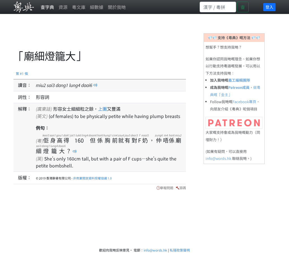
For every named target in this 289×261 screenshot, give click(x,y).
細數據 (96, 7)
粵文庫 (78, 7)
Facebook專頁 (244, 101)
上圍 (102, 108)
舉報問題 (166, 187)
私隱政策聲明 (180, 250)
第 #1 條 (22, 73)
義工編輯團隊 (239, 80)
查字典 (47, 7)
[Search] (218, 7)
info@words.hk (218, 158)
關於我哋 (117, 7)
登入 (269, 7)
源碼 (182, 187)
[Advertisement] (115, 35)
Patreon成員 (239, 87)
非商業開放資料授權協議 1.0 (92, 178)
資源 (63, 7)
